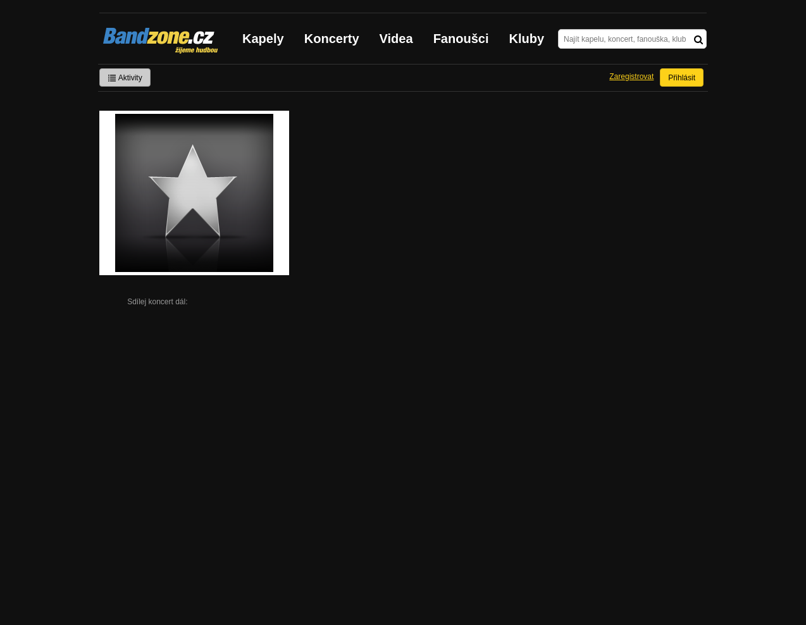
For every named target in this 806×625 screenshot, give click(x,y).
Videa (396, 39)
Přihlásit (681, 77)
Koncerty (331, 39)
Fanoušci (461, 39)
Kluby (527, 39)
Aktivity (125, 77)
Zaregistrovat (631, 76)
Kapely (263, 39)
